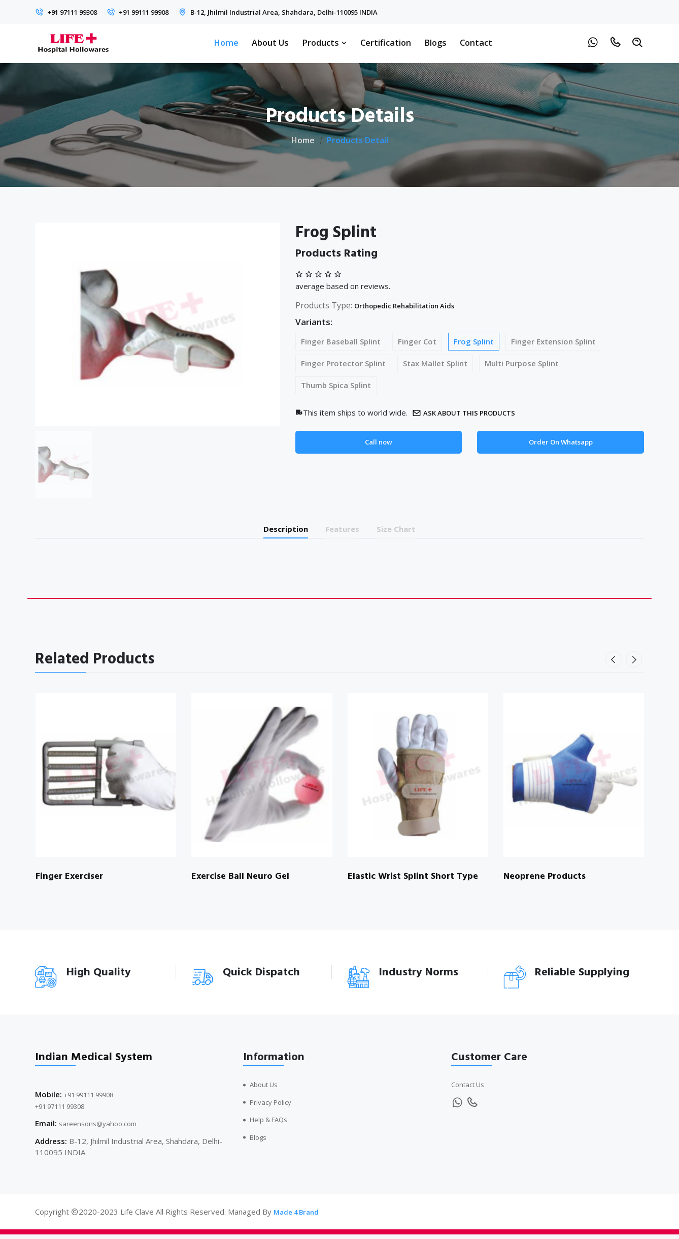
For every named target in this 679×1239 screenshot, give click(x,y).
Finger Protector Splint (343, 363)
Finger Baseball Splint (341, 341)
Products (324, 42)
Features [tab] (344, 530)
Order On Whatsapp (560, 443)
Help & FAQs (272, 1124)
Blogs (435, 42)
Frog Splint (474, 341)
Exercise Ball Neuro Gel (244, 881)
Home (226, 42)
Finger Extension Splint (553, 341)
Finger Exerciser (73, 881)
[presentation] (615, 664)
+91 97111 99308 (79, 12)
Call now (378, 443)
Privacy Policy (273, 1106)
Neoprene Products (548, 881)
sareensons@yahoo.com (102, 1128)
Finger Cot (417, 341)
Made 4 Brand (299, 1216)
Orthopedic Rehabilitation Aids (415, 305)
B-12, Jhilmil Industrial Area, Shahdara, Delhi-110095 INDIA (324, 12)
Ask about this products (472, 413)
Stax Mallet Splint (435, 363)
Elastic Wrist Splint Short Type (406, 887)
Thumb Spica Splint (336, 385)
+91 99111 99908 (164, 12)
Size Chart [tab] (410, 530)
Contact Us (470, 1089)
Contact (476, 42)
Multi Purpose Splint (522, 363)
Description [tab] (272, 530)
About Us (270, 42)
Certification (385, 42)
